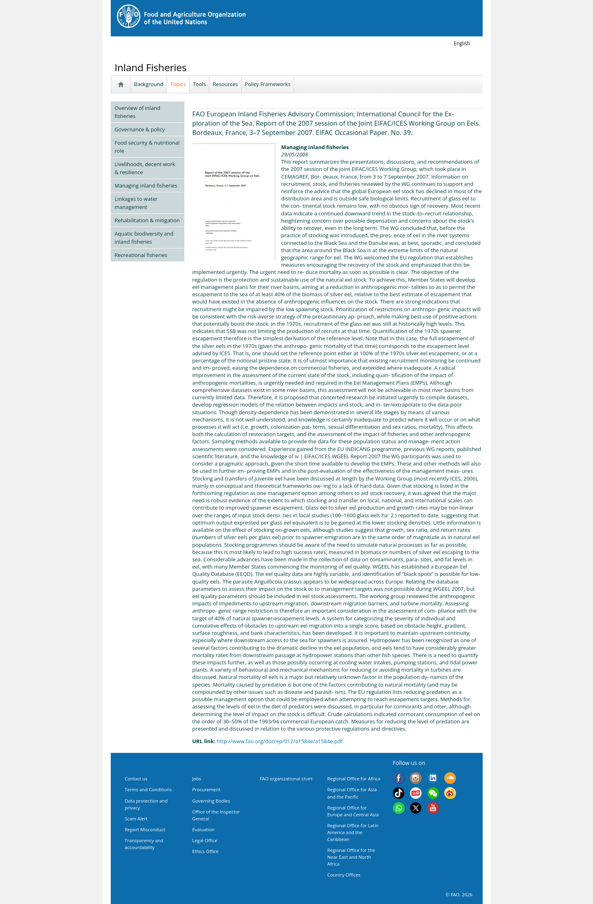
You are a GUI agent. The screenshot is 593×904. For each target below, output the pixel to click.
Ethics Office (205, 851)
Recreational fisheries (141, 255)
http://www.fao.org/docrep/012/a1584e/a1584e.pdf (279, 741)
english (462, 43)
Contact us (136, 778)
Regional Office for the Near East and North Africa (351, 857)
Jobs (196, 778)
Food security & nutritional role (147, 146)
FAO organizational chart (286, 778)
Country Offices (344, 875)
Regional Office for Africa (353, 778)
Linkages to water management (136, 203)
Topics (178, 84)
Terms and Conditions (148, 789)
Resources (225, 84)
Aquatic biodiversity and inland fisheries (144, 237)
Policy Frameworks (268, 84)
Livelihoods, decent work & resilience (145, 168)
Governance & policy (140, 129)
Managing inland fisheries (146, 185)
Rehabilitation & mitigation (147, 220)
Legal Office (204, 840)
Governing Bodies (211, 801)
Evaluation (203, 829)
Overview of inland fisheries (137, 112)
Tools (199, 84)
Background (149, 84)
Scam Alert (136, 818)
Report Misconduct (145, 829)
